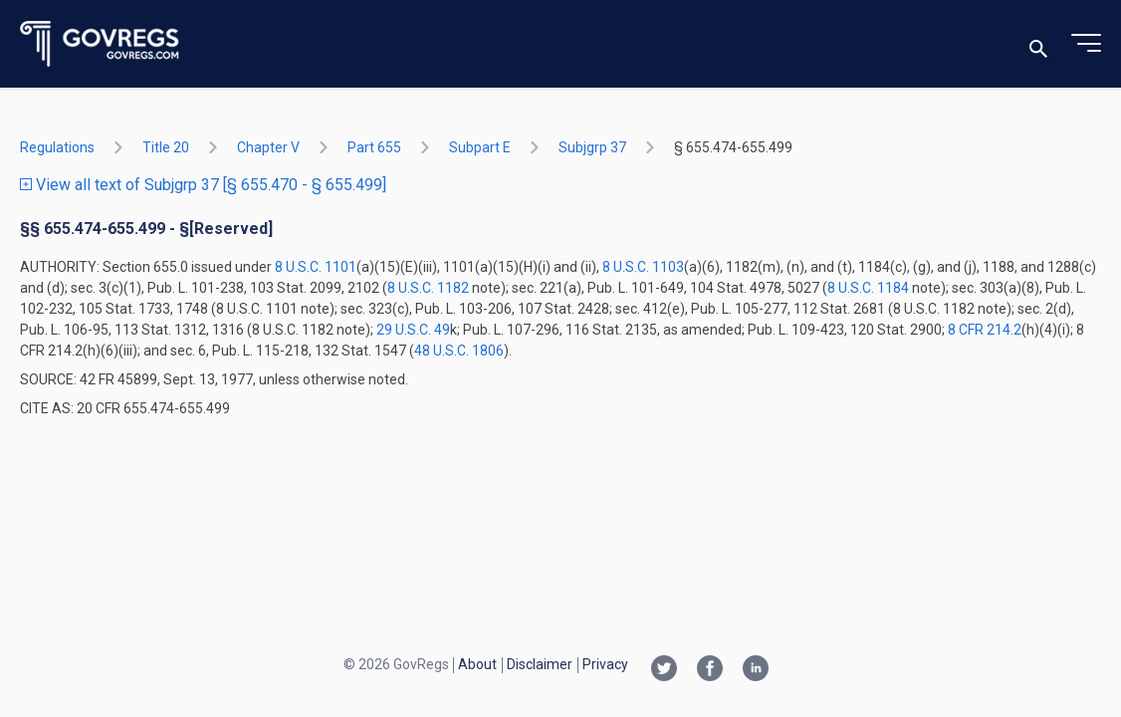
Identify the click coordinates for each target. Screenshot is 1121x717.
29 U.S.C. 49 (413, 330)
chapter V (268, 147)
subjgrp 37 (592, 147)
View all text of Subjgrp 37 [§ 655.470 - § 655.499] (203, 184)
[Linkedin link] (756, 670)
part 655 (374, 147)
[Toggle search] (1038, 44)
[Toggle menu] (1086, 44)
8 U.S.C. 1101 (315, 267)
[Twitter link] (664, 670)
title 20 (165, 147)
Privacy (605, 664)
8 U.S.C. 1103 (643, 267)
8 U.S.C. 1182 (428, 288)
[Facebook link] (710, 670)
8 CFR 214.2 (984, 330)
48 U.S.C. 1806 (459, 350)
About (477, 664)
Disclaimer (539, 664)
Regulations (57, 147)
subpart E (480, 147)
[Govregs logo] (100, 44)
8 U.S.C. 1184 (868, 288)
